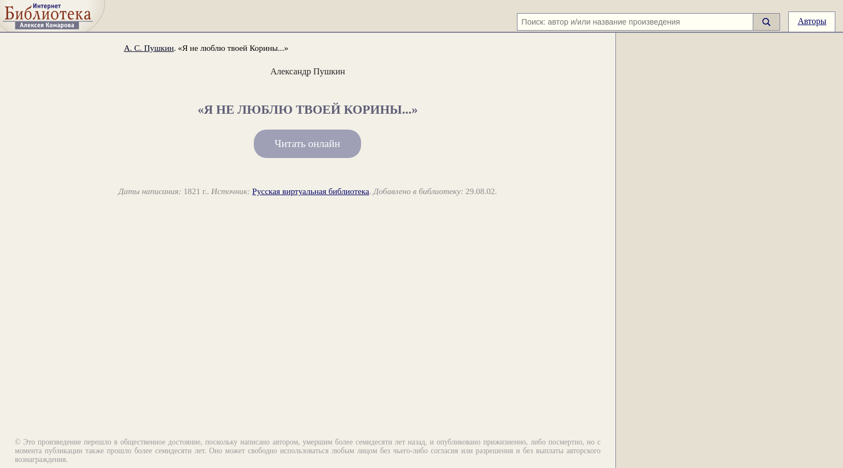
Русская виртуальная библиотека (310, 191)
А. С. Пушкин (148, 47)
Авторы (812, 21)
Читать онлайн (307, 143)
